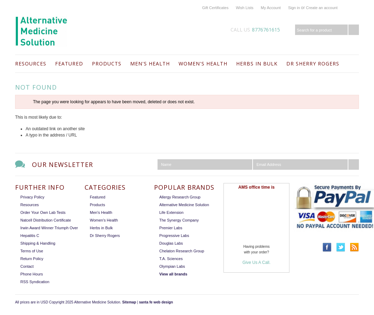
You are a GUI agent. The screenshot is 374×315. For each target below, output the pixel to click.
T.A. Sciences (171, 259)
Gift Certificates (215, 8)
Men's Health (150, 63)
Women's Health (203, 63)
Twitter (340, 247)
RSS (354, 247)
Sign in (294, 8)
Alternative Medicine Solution (184, 205)
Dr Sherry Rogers (312, 63)
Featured (69, 63)
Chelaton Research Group (181, 251)
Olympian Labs (172, 266)
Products (106, 63)
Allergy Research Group (179, 197)
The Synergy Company (179, 220)
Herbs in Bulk (257, 63)
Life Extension (171, 212)
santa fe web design (156, 302)
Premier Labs (170, 228)
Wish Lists (244, 8)
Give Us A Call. (256, 262)
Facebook (327, 247)
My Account (271, 8)
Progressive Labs (174, 235)
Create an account (322, 8)
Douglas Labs (171, 243)
